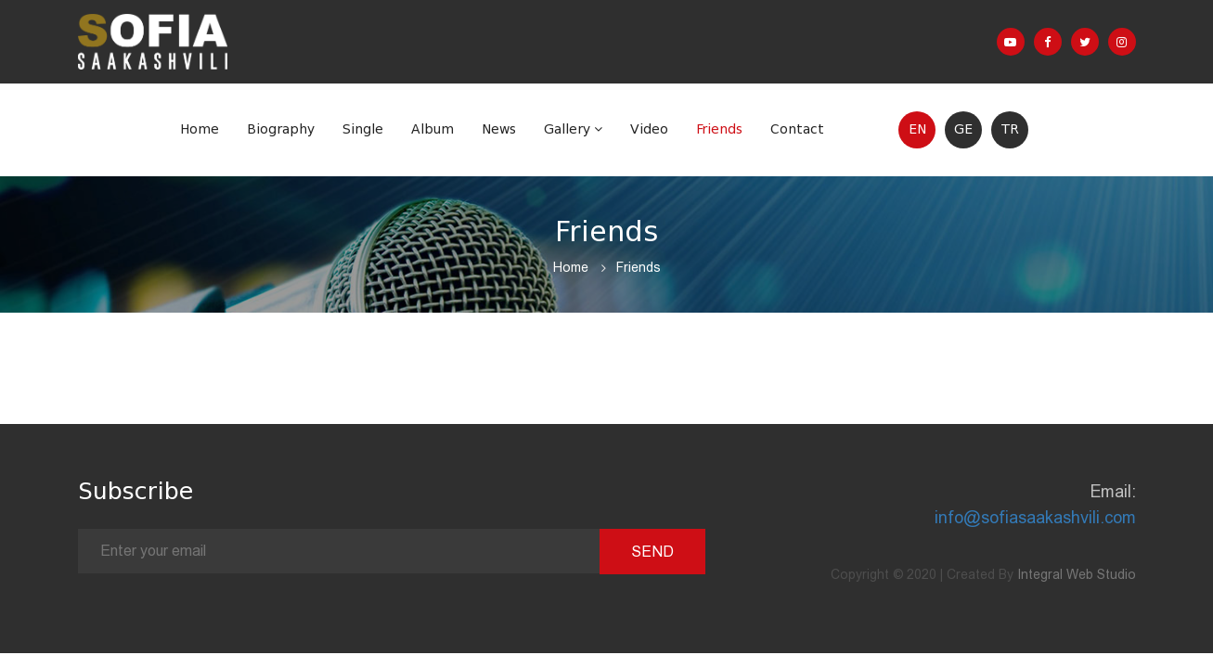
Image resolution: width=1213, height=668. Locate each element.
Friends (719, 129)
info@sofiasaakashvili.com (1035, 517)
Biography (281, 129)
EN (917, 129)
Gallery (573, 129)
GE (963, 129)
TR (1010, 129)
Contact (797, 129)
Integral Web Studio (1076, 574)
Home (199, 129)
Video (649, 129)
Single (362, 129)
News (499, 129)
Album (432, 129)
